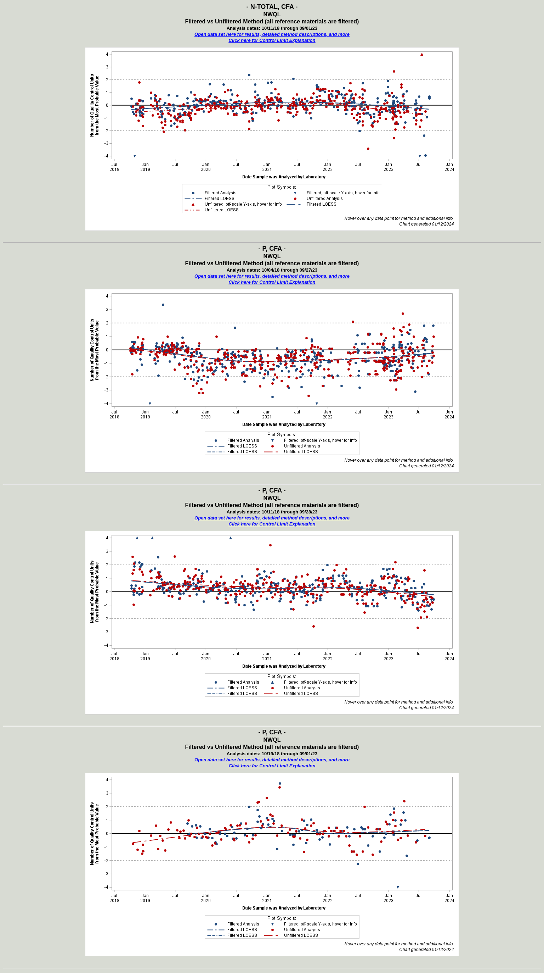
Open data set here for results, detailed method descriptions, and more (272, 34)
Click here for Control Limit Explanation (272, 40)
